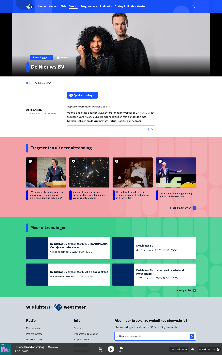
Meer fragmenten (183, 208)
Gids (63, 6)
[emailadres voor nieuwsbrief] (155, 337)
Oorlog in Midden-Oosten (130, 6)
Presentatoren (34, 340)
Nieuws (53, 6)
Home (42, 6)
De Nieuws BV (34, 110)
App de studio (82, 340)
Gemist (73, 6)
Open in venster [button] (209, 349)
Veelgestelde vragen (86, 334)
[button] (100, 349)
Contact (78, 328)
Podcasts (106, 6)
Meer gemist (186, 290)
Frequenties (33, 328)
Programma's (89, 6)
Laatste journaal (179, 349)
